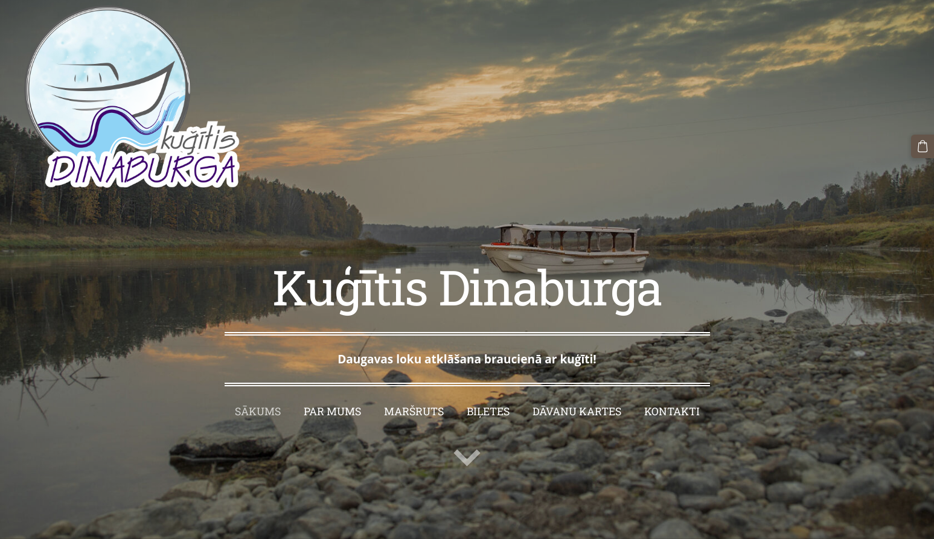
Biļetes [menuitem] (488, 411)
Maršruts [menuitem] (414, 411)
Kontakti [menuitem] (672, 411)
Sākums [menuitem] (258, 411)
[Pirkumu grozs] (922, 146)
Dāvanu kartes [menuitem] (577, 411)
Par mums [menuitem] (332, 411)
